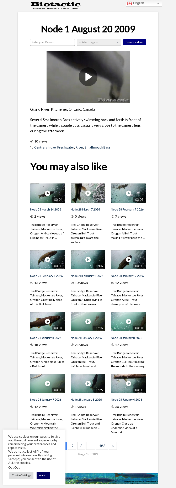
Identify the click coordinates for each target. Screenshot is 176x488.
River (79, 147)
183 (102, 445)
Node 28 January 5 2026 (86, 399)
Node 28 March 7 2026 (85, 209)
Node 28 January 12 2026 (127, 275)
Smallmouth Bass (98, 147)
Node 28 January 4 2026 (126, 399)
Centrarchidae (45, 147)
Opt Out (14, 467)
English (135, 3)
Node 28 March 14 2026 (45, 209)
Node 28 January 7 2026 (45, 399)
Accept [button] (43, 475)
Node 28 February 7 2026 (127, 209)
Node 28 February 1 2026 (46, 275)
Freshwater (65, 147)
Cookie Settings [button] (21, 475)
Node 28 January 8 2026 (45, 337)
